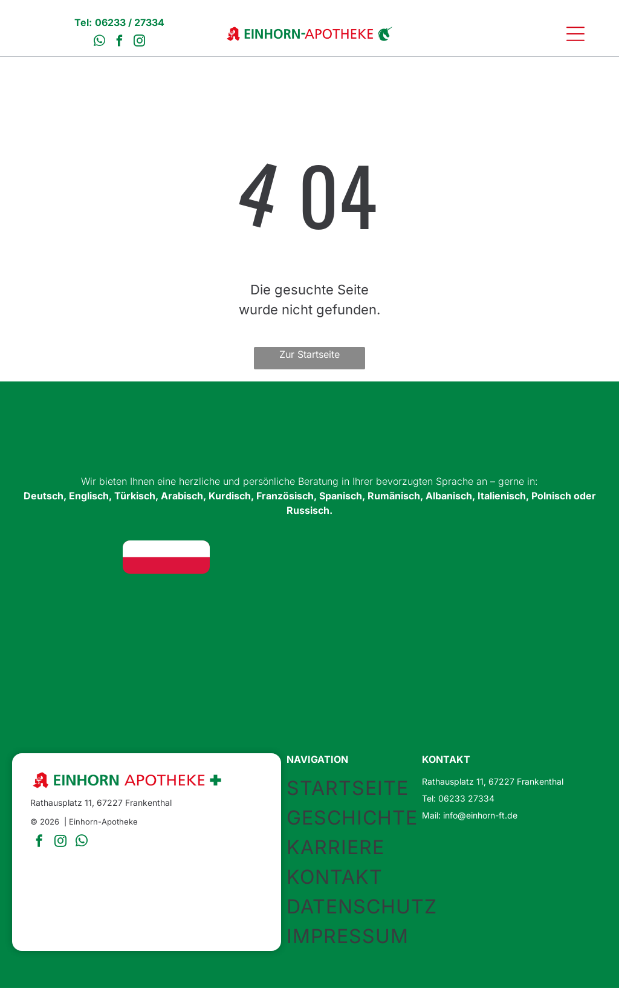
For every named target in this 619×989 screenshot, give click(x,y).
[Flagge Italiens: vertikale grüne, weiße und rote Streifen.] (452, 600)
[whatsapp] (99, 43)
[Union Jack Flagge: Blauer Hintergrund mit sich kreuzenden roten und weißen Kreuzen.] (261, 558)
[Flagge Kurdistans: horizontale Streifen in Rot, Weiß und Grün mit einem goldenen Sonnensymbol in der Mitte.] (548, 558)
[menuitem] (362, 788)
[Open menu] (575, 34)
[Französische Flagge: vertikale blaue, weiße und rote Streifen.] (70, 600)
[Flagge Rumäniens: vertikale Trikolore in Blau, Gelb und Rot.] (261, 600)
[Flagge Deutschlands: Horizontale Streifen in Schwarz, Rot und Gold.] (70, 558)
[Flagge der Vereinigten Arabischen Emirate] (452, 558)
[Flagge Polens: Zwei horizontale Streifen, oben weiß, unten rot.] (166, 558)
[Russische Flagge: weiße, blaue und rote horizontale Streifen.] (548, 600)
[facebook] (119, 43)
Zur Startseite (309, 355)
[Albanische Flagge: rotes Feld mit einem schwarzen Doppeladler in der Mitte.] (357, 600)
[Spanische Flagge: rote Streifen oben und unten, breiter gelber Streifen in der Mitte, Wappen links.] (166, 600)
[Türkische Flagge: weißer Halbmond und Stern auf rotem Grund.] (357, 558)
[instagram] (139, 43)
